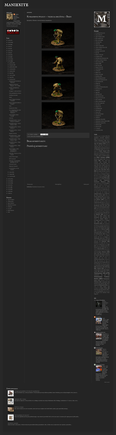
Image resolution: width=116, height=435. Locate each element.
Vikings (101, 271)
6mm (100, 139)
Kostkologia (103, 208)
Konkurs (97, 208)
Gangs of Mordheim (100, 300)
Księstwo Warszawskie (104, 209)
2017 (9, 59)
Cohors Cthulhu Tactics (100, 47)
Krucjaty (108, 208)
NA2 (95, 226)
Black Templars (107, 154)
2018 (9, 56)
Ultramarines (99, 266)
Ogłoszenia (98, 229)
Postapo (97, 85)
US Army (101, 269)
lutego (10, 174)
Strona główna (58, 184)
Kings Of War (98, 67)
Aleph (107, 143)
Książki (97, 209)
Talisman (97, 110)
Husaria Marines (97, 196)
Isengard (95, 202)
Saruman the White (13, 108)
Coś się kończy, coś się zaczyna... (14, 169)
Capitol (101, 159)
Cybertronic (96, 168)
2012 (9, 185)
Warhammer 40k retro (100, 274)
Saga (96, 92)
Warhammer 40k (98, 119)
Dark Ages (107, 168)
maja (10, 77)
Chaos (95, 160)
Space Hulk (97, 99)
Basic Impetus (98, 38)
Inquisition (106, 199)
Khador (102, 204)
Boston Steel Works (100, 364)
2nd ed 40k (97, 34)
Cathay (107, 159)
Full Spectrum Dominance (101, 58)
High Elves (107, 193)
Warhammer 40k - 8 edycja (20, 399)
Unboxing (10, 206)
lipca (10, 73)
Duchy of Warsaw (99, 175)
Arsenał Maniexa (103, 148)
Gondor (103, 189)
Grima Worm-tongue (13, 156)
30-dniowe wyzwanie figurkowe (102, 137)
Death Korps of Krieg (98, 172)
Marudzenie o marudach (13, 423)
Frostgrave (97, 56)
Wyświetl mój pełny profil (12, 26)
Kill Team (97, 65)
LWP (109, 212)
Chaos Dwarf (104, 160)
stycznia (11, 176)
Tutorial (96, 265)
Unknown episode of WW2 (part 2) (105, 350)
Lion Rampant (98, 69)
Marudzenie (96, 217)
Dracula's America (99, 51)
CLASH (9, 208)
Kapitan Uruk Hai (13, 133)
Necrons (108, 226)
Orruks (105, 231)
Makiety (98, 214)
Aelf (99, 142)
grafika (108, 189)
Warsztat (96, 283)
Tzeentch (107, 265)
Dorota (99, 174)
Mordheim (97, 76)
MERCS (97, 72)
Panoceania (96, 232)
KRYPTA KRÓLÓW (100, 332)
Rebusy (99, 239)
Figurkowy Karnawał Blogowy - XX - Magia (14, 85)
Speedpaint (98, 254)
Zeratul (108, 291)
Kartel (98, 204)
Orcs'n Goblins (106, 229)
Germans (99, 189)
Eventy (99, 178)
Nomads (102, 227)
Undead (99, 268)
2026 (9, 40)
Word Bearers (103, 289)
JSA (94, 204)
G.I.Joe (103, 186)
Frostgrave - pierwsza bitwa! (15, 91)
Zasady (104, 291)
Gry (105, 190)
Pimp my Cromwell (13, 166)
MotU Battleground (99, 78)
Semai (98, 245)
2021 (9, 50)
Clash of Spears (98, 45)
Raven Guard (105, 238)
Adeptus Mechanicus (98, 140)
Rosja (105, 244)
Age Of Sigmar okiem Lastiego (13, 115)
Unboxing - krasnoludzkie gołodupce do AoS (14, 161)
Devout (95, 174)
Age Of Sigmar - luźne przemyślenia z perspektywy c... (14, 150)
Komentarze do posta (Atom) (38, 186)
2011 (9, 187)
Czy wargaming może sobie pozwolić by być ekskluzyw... (15, 111)
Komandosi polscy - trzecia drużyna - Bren (15, 124)
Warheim (97, 124)
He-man (102, 193)
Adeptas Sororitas (105, 139)
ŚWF (95, 260)
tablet (107, 260)
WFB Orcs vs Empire (19, 407)
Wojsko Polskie (103, 288)
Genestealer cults (103, 187)
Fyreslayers (96, 186)
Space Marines (11, 203)
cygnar (102, 168)
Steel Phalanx (104, 257)
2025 (9, 42)
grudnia (11, 62)
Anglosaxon (96, 146)
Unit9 (105, 268)
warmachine (98, 130)
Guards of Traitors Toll (100, 60)
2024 (9, 44)
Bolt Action (33, 136)
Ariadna (96, 148)
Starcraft (97, 104)
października (12, 66)
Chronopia (97, 42)
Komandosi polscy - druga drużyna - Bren (14, 139)
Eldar (100, 177)
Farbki (103, 178)
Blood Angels (98, 155)
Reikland (104, 241)
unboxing (107, 266)
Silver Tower (101, 247)
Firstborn (95, 183)
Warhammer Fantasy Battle (101, 121)
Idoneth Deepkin (107, 196)
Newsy (97, 227)
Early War (96, 177)
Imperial (97, 198)
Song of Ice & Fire (99, 97)
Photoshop (103, 232)
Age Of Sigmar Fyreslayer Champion (14, 100)
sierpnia (11, 71)
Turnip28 (97, 115)
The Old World (98, 114)
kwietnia (11, 79)
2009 (9, 191)
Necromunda (98, 81)
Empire (105, 177)
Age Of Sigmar (11, 199)
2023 (9, 46)
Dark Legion (99, 171)
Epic (96, 52)
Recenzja (105, 239)
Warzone (97, 126)
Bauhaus (101, 152)
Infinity (97, 63)
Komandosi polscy (39, 136)
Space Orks (96, 253)
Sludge (105, 248)
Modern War (98, 74)
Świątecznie (101, 260)
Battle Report (103, 151)
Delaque (106, 172)
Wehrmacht (102, 285)
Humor (106, 195)
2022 (9, 48)
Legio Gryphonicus (106, 211)
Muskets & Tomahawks (100, 79)
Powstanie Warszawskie (98, 235)
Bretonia (95, 159)
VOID (96, 117)
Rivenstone (97, 88)
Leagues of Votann (97, 211)
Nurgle (108, 227)
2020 (9, 52)
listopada (11, 64)
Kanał (10, 97)
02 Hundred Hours (99, 33)
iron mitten (98, 317)
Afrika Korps (10, 201)
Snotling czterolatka (13, 95)
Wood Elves (96, 289)
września (11, 69)
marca (10, 172)
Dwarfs (105, 175)
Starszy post (86, 184)
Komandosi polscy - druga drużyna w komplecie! (14, 136)
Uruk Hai (11, 118)
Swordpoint (97, 108)
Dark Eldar (98, 169)
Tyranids (101, 265)
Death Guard (105, 171)
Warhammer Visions (104, 280)
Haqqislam (96, 193)
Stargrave (97, 106)
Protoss (101, 236)
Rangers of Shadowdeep (100, 87)
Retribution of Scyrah (98, 242)
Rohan (101, 244)
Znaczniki (98, 292)
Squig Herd (104, 333)
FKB (9, 212)
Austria (104, 149)
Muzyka (106, 224)
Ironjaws (106, 201)
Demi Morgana (99, 347)
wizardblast (96, 288)
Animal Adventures (104, 146)
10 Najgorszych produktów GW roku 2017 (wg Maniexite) (26, 391)
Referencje (96, 241)
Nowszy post (30, 184)
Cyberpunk (97, 49)
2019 (9, 54)
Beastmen (107, 152)
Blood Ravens (106, 155)
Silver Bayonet (98, 96)
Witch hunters (103, 286)
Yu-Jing (99, 291)
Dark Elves (107, 169)
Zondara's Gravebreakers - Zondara (105, 303)
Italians (100, 202)
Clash (96, 43)
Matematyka (105, 217)
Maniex (17, 14)
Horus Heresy (98, 61)
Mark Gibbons (103, 215)
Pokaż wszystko (107, 382)
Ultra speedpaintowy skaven (15, 93)
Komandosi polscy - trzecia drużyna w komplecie (15, 120)
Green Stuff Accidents (99, 190)
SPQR (96, 90)
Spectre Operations (99, 101)
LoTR (96, 70)
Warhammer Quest (99, 122)
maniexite (16, 4)
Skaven (99, 248)
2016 (9, 61)
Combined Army (97, 166)
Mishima (102, 220)
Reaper (95, 239)
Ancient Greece (97, 145)
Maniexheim (106, 214)
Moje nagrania (104, 221)
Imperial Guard (106, 198)
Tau (100, 262)
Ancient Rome (105, 145)
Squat (107, 254)
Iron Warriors (100, 201)
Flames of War (98, 54)
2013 (9, 183)
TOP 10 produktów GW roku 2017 (21, 415)
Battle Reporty (11, 210)
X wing (97, 128)
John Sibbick (106, 202)
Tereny (96, 112)
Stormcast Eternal (98, 259)
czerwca (11, 75)
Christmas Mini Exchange (100, 162)
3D (96, 139)
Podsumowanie (99, 233)
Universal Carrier (12, 164)
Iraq (95, 201)
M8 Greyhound (12, 158)
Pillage (96, 83)
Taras (10, 106)
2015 (9, 178)
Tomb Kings (102, 263)
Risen (107, 242)
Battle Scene (96, 152)
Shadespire (97, 94)
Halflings (105, 192)
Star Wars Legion (99, 103)
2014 (9, 181)
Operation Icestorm (12, 205)
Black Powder (99, 154)
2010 (9, 189)
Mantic (95, 215)
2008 (9, 193)
